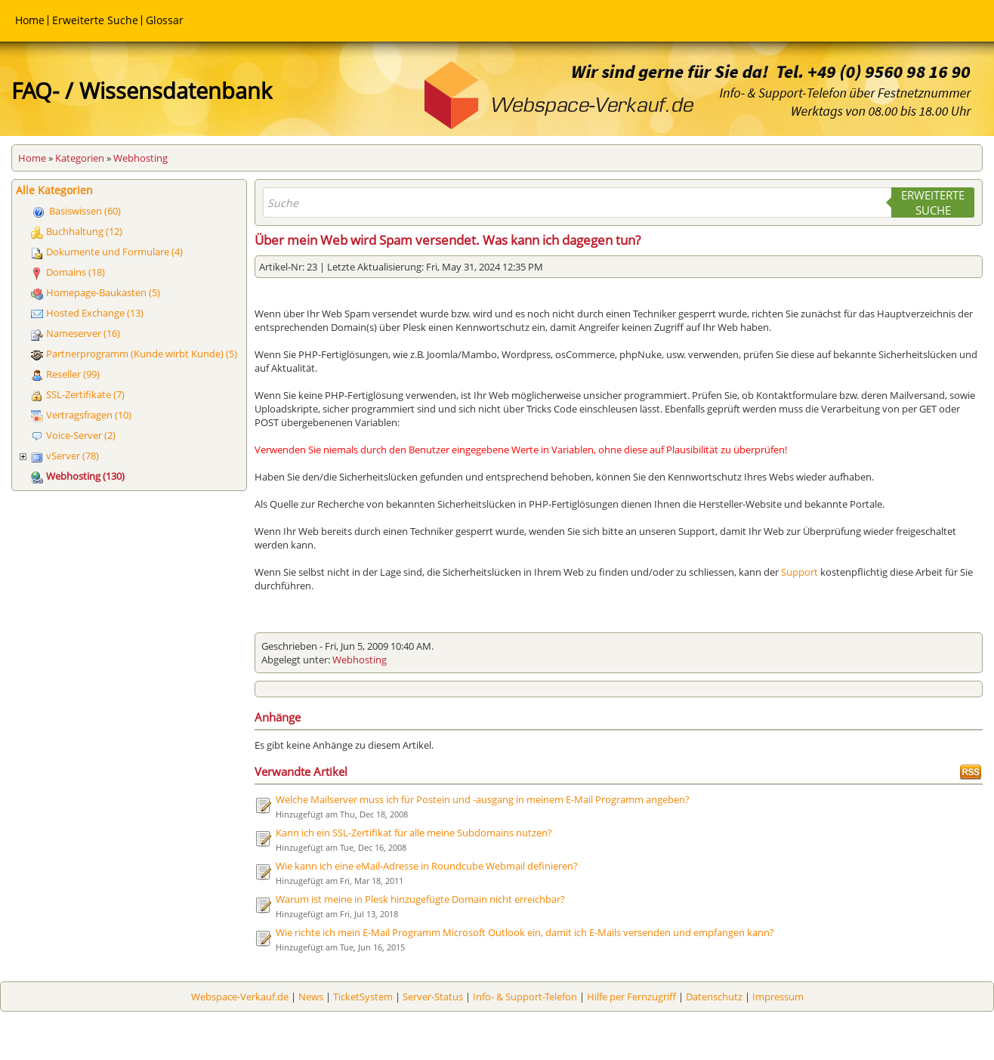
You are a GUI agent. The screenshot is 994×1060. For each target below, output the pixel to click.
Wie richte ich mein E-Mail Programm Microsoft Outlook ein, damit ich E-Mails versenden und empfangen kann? (525, 932)
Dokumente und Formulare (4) (114, 251)
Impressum (778, 996)
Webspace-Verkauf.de (240, 996)
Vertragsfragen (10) (88, 415)
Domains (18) (75, 272)
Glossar (165, 20)
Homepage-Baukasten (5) (103, 292)
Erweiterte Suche (95, 20)
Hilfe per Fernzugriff (631, 996)
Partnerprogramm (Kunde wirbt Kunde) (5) (141, 353)
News (310, 996)
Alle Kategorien (54, 190)
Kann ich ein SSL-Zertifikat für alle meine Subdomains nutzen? (414, 832)
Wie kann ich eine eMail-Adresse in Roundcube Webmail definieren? (427, 866)
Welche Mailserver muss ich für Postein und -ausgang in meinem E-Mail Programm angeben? (483, 799)
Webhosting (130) (85, 476)
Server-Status (433, 996)
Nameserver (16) (83, 333)
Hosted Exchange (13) (95, 313)
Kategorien (79, 158)
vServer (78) (72, 455)
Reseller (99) (73, 374)
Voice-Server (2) (81, 435)
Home (30, 20)
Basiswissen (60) (85, 211)
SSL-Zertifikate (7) (85, 394)
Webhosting (140, 158)
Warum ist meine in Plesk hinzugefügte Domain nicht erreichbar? (420, 899)
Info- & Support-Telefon (525, 996)
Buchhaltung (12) (84, 231)
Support (799, 572)
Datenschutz (714, 996)
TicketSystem (363, 996)
